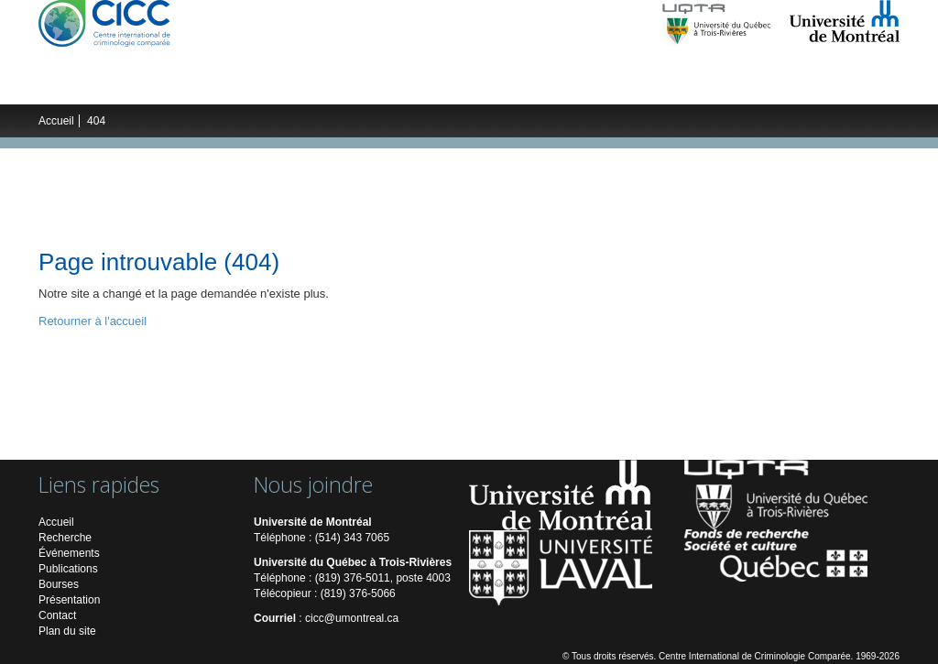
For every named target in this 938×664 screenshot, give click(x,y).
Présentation (69, 599)
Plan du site (67, 631)
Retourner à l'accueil (92, 321)
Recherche (164, 85)
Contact (57, 615)
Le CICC (83, 85)
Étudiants (354, 85)
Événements (451, 85)
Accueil (56, 120)
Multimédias (668, 85)
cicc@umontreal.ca (351, 618)
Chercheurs (259, 85)
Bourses (58, 584)
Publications (558, 85)
